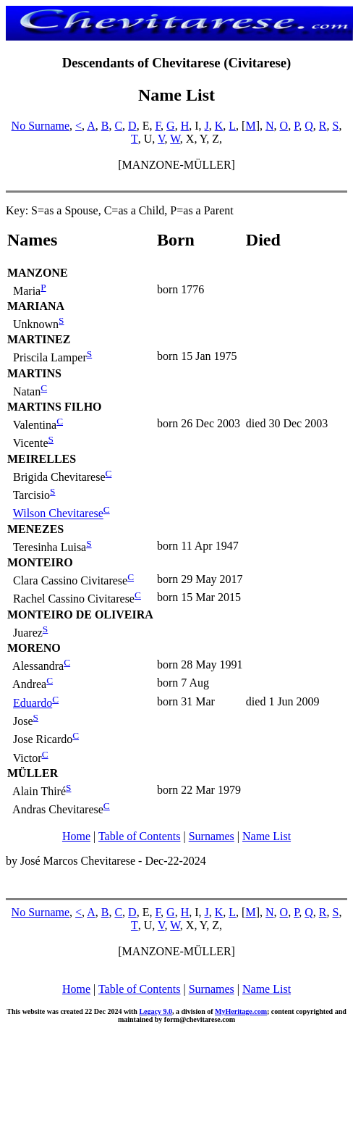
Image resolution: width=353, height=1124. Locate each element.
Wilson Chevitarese (58, 514)
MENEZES (35, 529)
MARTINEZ (38, 339)
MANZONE (37, 273)
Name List (266, 836)
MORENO (34, 648)
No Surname (40, 125)
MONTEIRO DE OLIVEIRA (80, 614)
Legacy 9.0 (155, 1011)
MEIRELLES (41, 459)
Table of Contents (139, 836)
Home (76, 836)
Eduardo (32, 703)
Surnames (211, 836)
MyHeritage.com (241, 1011)
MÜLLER (32, 773)
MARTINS (34, 373)
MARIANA (35, 306)
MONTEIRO (40, 562)
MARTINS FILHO (54, 406)
